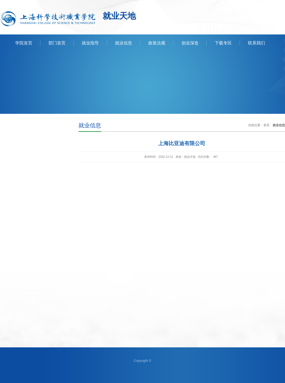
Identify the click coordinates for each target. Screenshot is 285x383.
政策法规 (156, 43)
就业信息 (123, 43)
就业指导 (90, 43)
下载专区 (223, 43)
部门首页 (57, 43)
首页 (266, 125)
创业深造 (190, 43)
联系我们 (256, 43)
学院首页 (23, 43)
